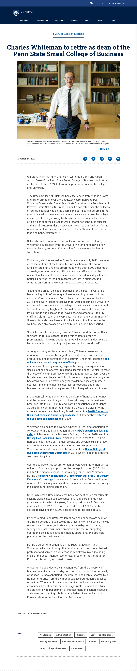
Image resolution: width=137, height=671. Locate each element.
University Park (108, 641)
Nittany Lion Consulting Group (44, 438)
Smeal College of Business (68, 34)
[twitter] (93, 159)
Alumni (92, 641)
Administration (63, 635)
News (100, 21)
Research (74, 21)
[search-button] (91, 3)
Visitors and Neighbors (102, 635)
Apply (104, 3)
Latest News (77, 648)
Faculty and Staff (48, 641)
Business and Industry (73, 641)
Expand (103, 149)
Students (80, 635)
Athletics (88, 21)
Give (97, 3)
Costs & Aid (58, 21)
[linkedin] (102, 159)
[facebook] (85, 159)
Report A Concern (116, 3)
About (112, 21)
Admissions (41, 21)
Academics (24, 21)
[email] (110, 159)
